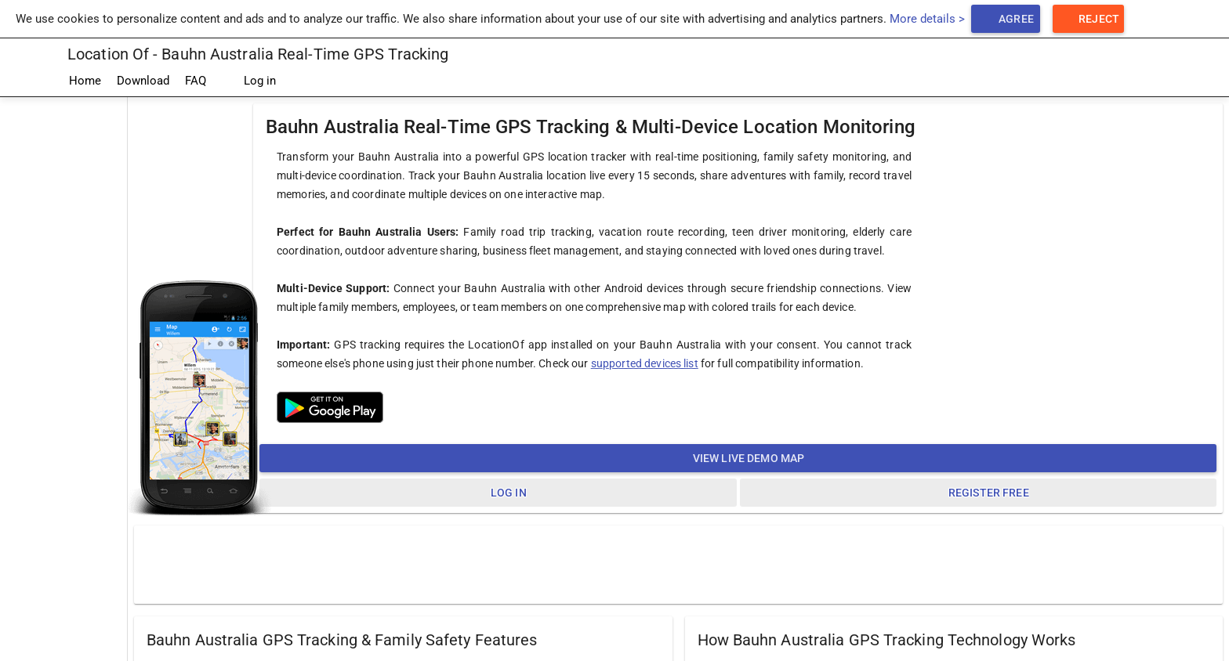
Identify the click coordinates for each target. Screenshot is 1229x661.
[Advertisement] (678, 564)
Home (85, 81)
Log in (249, 81)
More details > (927, 19)
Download (143, 81)
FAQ (195, 81)
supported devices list (644, 363)
